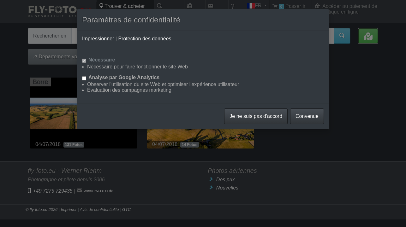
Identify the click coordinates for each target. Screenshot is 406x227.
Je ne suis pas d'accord (256, 116)
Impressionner (98, 38)
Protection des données (144, 38)
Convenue (307, 116)
